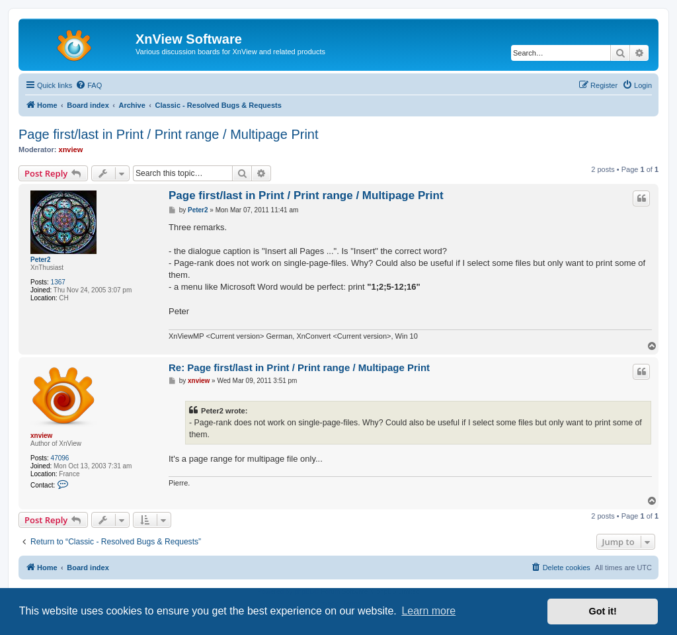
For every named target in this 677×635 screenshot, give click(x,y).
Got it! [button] (603, 611)
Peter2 (40, 259)
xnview (71, 149)
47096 (60, 458)
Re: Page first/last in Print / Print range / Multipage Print (299, 367)
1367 (58, 282)
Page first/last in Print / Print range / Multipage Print (169, 134)
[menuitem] (88, 85)
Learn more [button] (428, 610)
